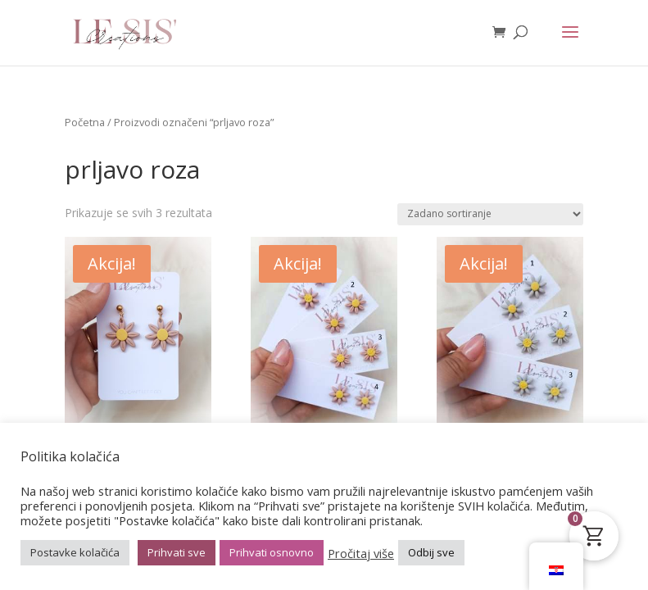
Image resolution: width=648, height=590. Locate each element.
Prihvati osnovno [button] (271, 552)
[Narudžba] (490, 214)
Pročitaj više (361, 553)
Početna (85, 122)
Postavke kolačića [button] (75, 552)
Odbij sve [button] (431, 552)
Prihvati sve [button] (176, 552)
